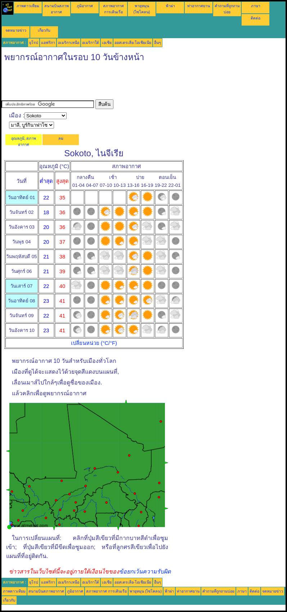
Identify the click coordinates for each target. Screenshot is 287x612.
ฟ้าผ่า (170, 6)
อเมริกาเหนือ (68, 42)
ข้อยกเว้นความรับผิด (145, 571)
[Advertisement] (132, 83)
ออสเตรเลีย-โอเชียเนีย (133, 42)
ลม (60, 138)
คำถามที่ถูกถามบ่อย (218, 591)
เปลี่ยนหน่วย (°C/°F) (94, 343)
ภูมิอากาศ (85, 6)
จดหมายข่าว (15, 30)
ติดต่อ (255, 18)
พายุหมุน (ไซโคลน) (146, 591)
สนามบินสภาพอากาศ (46, 591)
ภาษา (255, 6)
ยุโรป (33, 42)
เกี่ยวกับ (44, 30)
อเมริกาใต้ (90, 42)
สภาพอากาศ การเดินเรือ (106, 591)
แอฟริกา (48, 42)
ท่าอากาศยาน (198, 6)
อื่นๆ (157, 42)
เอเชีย (107, 42)
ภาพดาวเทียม (28, 6)
